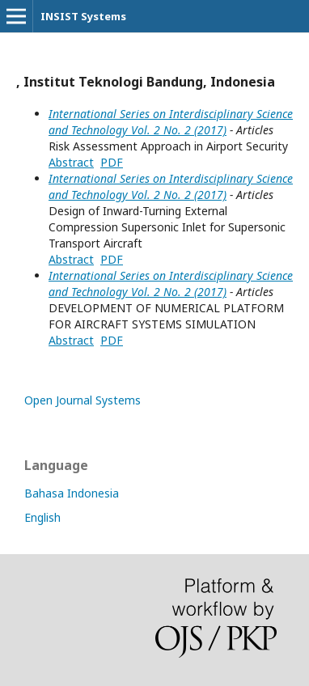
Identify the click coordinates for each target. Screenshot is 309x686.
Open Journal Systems (82, 400)
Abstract (71, 162)
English (42, 517)
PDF (111, 162)
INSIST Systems (83, 16)
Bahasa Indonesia (71, 493)
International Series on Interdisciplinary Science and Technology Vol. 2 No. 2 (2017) (171, 122)
